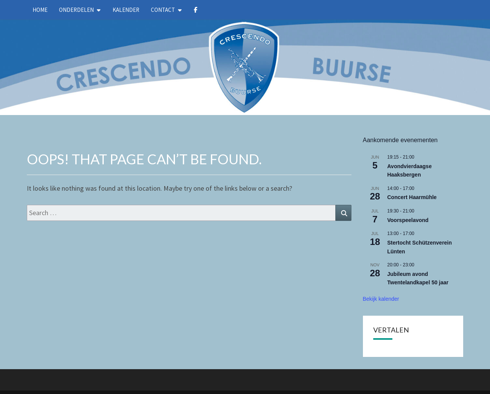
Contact (163, 9)
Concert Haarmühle (412, 197)
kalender (126, 9)
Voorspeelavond (408, 220)
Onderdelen (76, 9)
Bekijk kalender (381, 299)
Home (40, 9)
